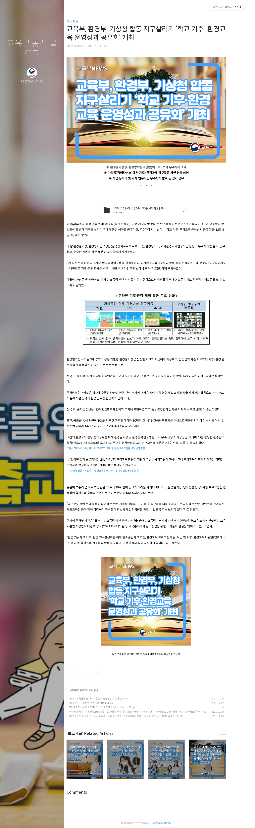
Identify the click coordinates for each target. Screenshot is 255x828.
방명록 (24, 820)
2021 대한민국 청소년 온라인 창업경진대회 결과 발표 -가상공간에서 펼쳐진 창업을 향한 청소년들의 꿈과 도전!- (134, 716)
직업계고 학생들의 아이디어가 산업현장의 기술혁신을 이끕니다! (110, 707)
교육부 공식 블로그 (32, 49)
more (233, 734)
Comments (87, 792)
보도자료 (83, 21)
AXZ (156, 822)
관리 (55, 820)
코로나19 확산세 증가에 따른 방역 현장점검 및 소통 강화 (107, 698)
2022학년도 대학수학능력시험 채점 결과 (99, 702)
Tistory (178, 822)
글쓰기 (8, 820)
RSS (40, 820)
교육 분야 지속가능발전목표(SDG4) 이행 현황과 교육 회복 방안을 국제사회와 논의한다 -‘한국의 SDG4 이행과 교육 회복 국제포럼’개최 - (146, 711)
